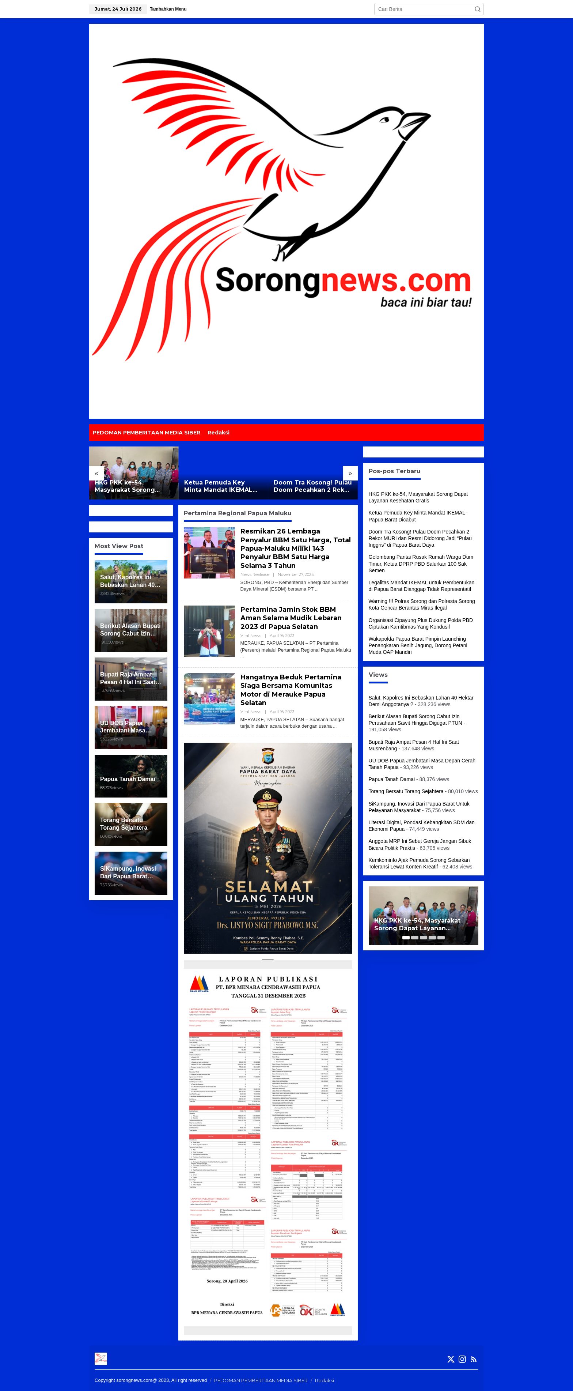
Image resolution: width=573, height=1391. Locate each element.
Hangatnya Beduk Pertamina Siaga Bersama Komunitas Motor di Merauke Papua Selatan (290, 690)
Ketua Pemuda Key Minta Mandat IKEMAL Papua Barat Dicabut (218, 486)
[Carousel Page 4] (432, 937)
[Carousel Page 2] (414, 937)
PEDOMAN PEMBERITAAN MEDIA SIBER (261, 1380)
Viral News (250, 635)
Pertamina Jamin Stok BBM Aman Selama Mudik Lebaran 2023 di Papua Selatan (291, 618)
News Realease (254, 574)
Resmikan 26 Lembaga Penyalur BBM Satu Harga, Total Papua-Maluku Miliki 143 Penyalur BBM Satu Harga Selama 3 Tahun (295, 548)
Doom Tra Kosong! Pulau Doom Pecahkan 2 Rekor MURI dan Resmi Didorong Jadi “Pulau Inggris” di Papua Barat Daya (313, 486)
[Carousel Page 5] (441, 937)
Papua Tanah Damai (392, 779)
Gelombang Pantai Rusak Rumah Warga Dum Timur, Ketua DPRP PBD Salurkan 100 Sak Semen (421, 563)
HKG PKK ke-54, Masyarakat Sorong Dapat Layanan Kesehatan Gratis (125, 486)
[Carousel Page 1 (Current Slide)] (406, 937)
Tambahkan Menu (168, 9)
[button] (477, 9)
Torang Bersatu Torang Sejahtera (406, 791)
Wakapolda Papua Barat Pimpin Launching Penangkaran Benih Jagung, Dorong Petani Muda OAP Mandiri (418, 645)
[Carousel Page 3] (423, 937)
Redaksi (324, 1380)
